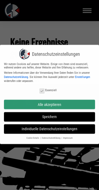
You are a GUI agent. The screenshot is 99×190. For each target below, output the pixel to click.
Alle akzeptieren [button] (49, 103)
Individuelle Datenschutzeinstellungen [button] (49, 127)
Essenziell (48, 88)
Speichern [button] (49, 115)
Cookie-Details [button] (33, 136)
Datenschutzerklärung (16, 75)
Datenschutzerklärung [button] (51, 136)
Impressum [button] (68, 136)
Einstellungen (82, 75)
